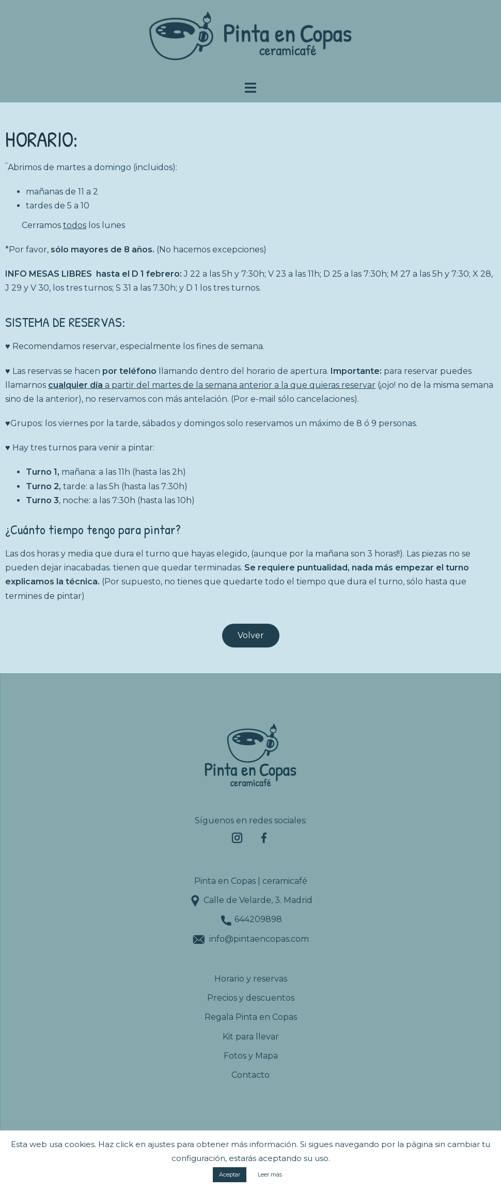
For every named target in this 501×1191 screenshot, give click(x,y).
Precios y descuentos (250, 998)
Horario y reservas (250, 979)
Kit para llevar (251, 1037)
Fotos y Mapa (251, 1056)
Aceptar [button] (229, 1174)
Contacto (250, 1075)
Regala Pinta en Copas (251, 1017)
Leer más (270, 1174)
